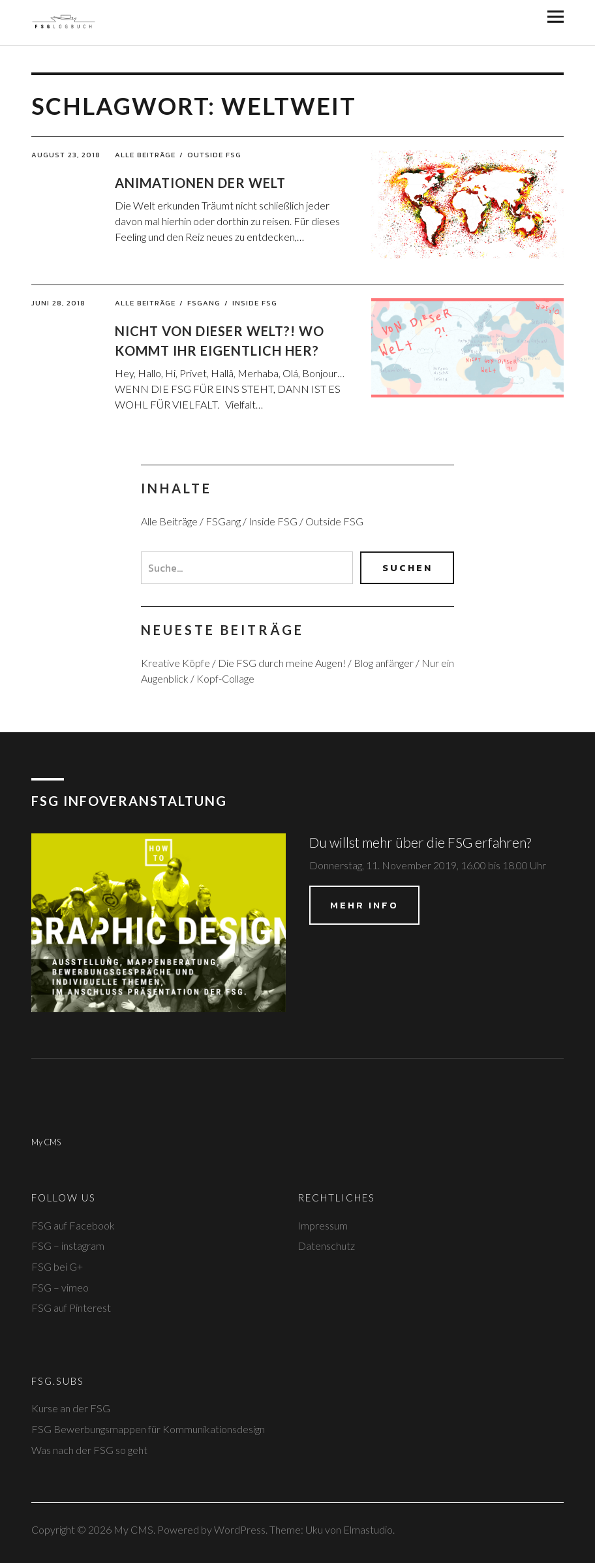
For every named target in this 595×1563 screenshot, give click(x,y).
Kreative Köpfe (175, 663)
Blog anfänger (384, 663)
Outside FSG (214, 154)
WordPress (240, 1529)
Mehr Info (364, 904)
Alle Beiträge (145, 154)
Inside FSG (254, 303)
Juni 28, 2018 (58, 303)
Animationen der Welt (200, 183)
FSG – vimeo (60, 1287)
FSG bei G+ (57, 1266)
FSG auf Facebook (73, 1225)
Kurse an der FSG (70, 1408)
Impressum (323, 1225)
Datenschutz (326, 1245)
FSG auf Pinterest (71, 1307)
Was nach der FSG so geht (89, 1450)
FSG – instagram (67, 1245)
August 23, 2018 (65, 154)
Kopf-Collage (225, 678)
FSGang (204, 303)
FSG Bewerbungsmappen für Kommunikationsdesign (148, 1429)
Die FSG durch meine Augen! (282, 663)
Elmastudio (368, 1529)
